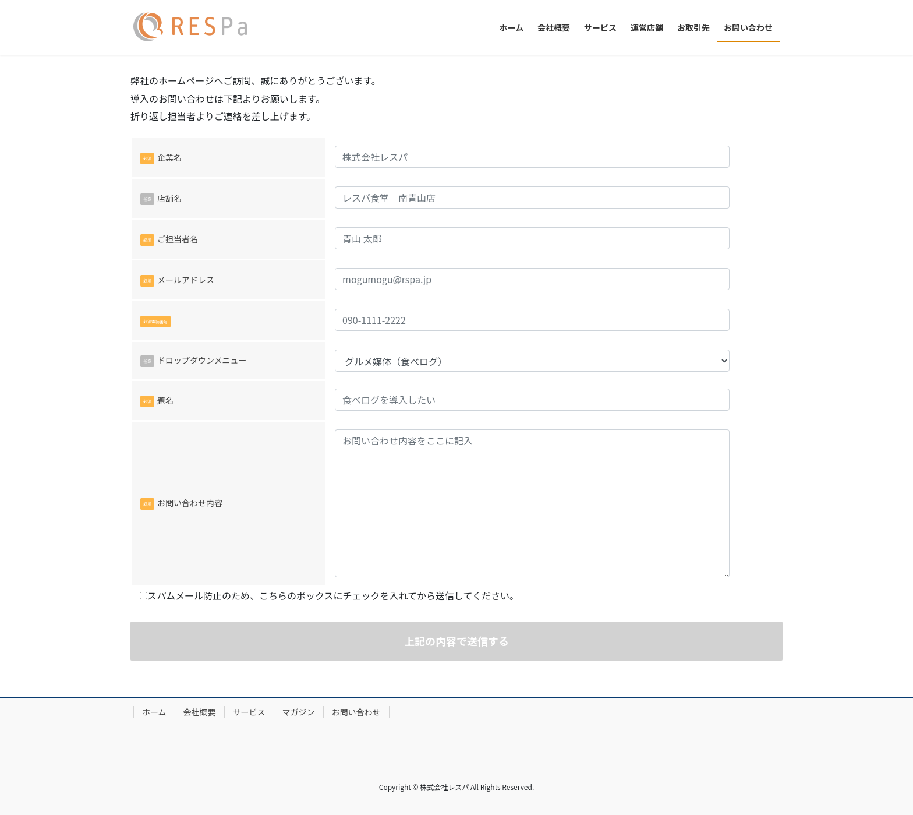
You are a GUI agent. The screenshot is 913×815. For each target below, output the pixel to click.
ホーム (154, 712)
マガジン (298, 712)
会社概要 (199, 712)
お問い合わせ (356, 712)
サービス (249, 712)
